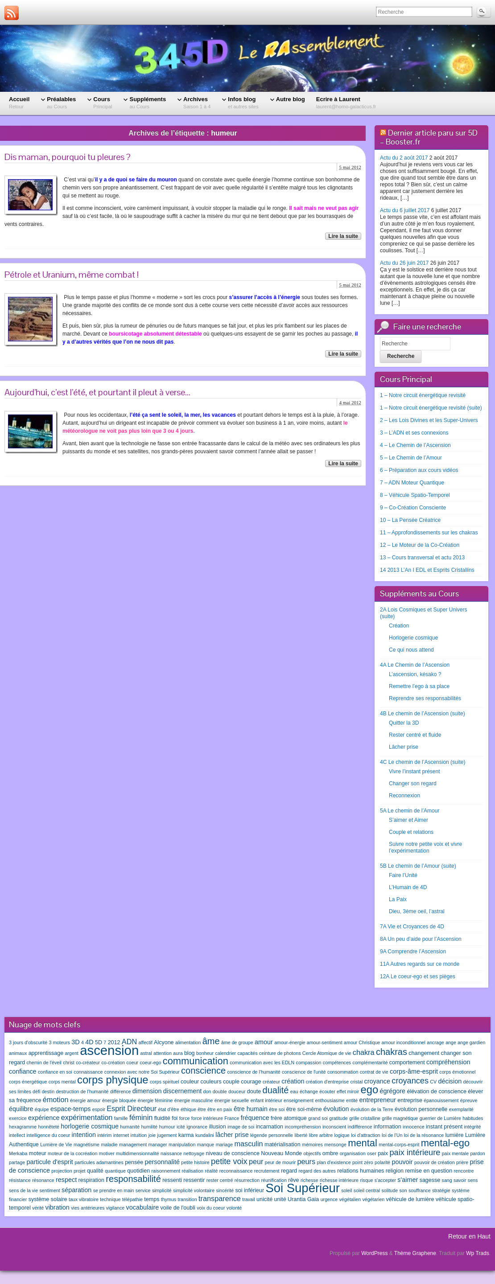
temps (151, 1199)
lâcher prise (231, 1134)
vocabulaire (142, 1207)
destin (48, 1091)
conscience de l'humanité (253, 1072)
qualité (95, 1171)
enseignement (299, 1100)
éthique (188, 1109)
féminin (141, 1117)
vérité (38, 1207)
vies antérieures (87, 1207)
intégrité (472, 1126)
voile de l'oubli (178, 1208)
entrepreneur (377, 1100)
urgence (329, 1199)
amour (264, 1042)
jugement (167, 1135)
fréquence (255, 1117)
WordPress (374, 1253)
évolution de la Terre (372, 1109)
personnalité (162, 1161)
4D (89, 1042)
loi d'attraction (365, 1135)
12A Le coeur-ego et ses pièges (417, 976)
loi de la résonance (424, 1135)
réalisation (192, 1170)
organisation (353, 1153)
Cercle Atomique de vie (326, 1053)
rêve (293, 1180)
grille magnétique (400, 1118)
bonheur (205, 1053)
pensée (134, 1162)
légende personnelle (271, 1135)
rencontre (464, 1170)
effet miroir (348, 1091)
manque (205, 1144)
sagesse (430, 1180)
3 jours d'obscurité (28, 1042)
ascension (109, 1050)
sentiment (50, 1190)
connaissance (88, 1072)
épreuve (469, 1100)
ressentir (194, 1180)
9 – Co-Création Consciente (413, 508)
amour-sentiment (324, 1042)
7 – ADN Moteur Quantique (412, 483)
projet (80, 1170)
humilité (149, 1126)
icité (181, 1126)
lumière (455, 1135)
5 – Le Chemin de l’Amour (411, 458)
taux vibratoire (84, 1199)
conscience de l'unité (304, 1072)
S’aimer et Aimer (408, 820)
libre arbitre (321, 1135)
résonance (43, 1180)
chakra (364, 1052)
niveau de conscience (232, 1153)
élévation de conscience (436, 1091)
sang (447, 1180)
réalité (211, 1170)
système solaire (48, 1199)
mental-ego (445, 1143)
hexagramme (23, 1126)
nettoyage (193, 1153)
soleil (346, 1190)
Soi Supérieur (302, 1188)
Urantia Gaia (303, 1199)
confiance (23, 1071)
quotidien (138, 1171)
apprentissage (46, 1053)
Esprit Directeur (132, 1108)
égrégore (392, 1091)
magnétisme (86, 1144)
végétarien (373, 1199)
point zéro (362, 1162)
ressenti (172, 1180)
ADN (129, 1042)
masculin (248, 1144)
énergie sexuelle (231, 1100)
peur (256, 1161)
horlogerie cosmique (90, 1126)
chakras (391, 1052)
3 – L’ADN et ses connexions (414, 433)
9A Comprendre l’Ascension (413, 951)
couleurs (210, 1082)
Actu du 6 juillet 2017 (404, 210)
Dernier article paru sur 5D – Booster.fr (429, 137)
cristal (356, 1081)
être (202, 1109)
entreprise (409, 1100)
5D (98, 1042)
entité (352, 1100)
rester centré (219, 1180)
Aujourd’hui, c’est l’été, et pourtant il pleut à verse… (97, 392)
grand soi (318, 1118)
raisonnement (165, 1170)
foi (174, 1118)
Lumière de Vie (56, 1144)
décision (450, 1081)
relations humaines (360, 1171)
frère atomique (289, 1118)
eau (294, 1091)
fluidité (162, 1118)
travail (248, 1199)
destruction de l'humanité (82, 1091)
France (231, 1118)
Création (399, 626)
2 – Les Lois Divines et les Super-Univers (429, 420)
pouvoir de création (434, 1162)
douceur (237, 1091)
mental (362, 1143)
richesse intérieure (339, 1180)
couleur (190, 1082)
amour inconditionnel (403, 1042)
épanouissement (441, 1100)
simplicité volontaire (193, 1190)
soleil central (367, 1190)
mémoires (312, 1144)
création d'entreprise (327, 1081)
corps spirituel (164, 1081)
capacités (248, 1053)
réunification (273, 1180)
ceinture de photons (280, 1053)
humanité (130, 1126)
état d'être (168, 1109)
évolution (336, 1108)
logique (341, 1135)
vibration (57, 1207)
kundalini (204, 1135)
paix (383, 1153)
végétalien (350, 1199)
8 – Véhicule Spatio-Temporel (415, 495)
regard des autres (317, 1170)
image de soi (240, 1126)
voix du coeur (211, 1207)
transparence (219, 1198)
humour (167, 1126)
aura (177, 1053)
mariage (224, 1144)
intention (84, 1134)
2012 (114, 1042)
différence (120, 1091)
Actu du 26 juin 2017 (404, 263)
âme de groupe (237, 1042)
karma (186, 1135)
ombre (330, 1153)
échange (309, 1091)
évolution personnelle (421, 1109)
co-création (113, 1062)
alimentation (188, 1042)
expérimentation (87, 1117)
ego (370, 1089)
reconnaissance (236, 1170)
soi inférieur (249, 1190)
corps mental (62, 1081)
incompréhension (303, 1126)
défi (36, 1091)
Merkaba (18, 1153)
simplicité (162, 1190)
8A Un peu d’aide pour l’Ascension (421, 939)
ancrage (435, 1042)
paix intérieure (414, 1152)
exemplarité (461, 1109)
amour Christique (362, 1042)
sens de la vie (23, 1190)
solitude (389, 1190)
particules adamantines (99, 1162)
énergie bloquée (119, 1100)
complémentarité (370, 1062)
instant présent (444, 1127)
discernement (182, 1091)
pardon (477, 1153)
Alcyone (164, 1042)
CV (433, 1081)
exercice (18, 1118)
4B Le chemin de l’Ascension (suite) (422, 713)
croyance (377, 1081)
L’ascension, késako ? (415, 674)
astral (146, 1053)
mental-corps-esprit (399, 1144)
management (133, 1144)
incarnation (269, 1127)
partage (17, 1162)
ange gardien (471, 1042)
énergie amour (85, 1100)
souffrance (419, 1190)
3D (75, 1042)
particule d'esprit (50, 1161)
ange (451, 1042)
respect (66, 1179)
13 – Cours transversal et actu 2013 (422, 557)
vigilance (115, 1207)
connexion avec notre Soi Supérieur (142, 1072)
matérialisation (282, 1144)
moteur (37, 1153)
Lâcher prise (403, 747)
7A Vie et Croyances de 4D (412, 926)
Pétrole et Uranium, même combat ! (71, 274)
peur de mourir (280, 1162)
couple (231, 1082)
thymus (168, 1199)
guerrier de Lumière (440, 1118)
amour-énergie (289, 1042)
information (387, 1127)
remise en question (428, 1171)
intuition (139, 1135)
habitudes (472, 1118)
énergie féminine (155, 1100)
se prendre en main (113, 1190)
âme (211, 1041)
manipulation (182, 1144)
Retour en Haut (469, 1236)
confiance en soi (55, 1072)
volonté (234, 1207)
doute (254, 1091)
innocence (414, 1126)
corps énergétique (28, 1081)
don (207, 1091)
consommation (342, 1072)
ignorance (196, 1126)
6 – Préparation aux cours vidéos (419, 470)
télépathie (132, 1199)
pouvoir (402, 1161)
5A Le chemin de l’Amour (409, 811)
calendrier (225, 1053)
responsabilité (133, 1179)
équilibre (21, 1108)
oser (371, 1153)
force (184, 1118)
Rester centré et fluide (415, 735)
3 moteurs (59, 1042)
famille (121, 1118)
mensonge (335, 1144)
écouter (327, 1091)
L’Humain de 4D (408, 887)
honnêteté (48, 1126)
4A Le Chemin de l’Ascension (415, 665)
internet (121, 1135)
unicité (264, 1199)
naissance (171, 1153)
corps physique (112, 1080)
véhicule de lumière (410, 1199)
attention (162, 1053)
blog (189, 1053)
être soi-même (304, 1109)
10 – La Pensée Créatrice (410, 520)
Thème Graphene (415, 1253)
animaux (18, 1053)
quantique (115, 1170)
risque (366, 1180)
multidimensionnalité (137, 1153)
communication (195, 1061)
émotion (56, 1099)
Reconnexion (404, 795)
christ (68, 1062)
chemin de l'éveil (44, 1062)
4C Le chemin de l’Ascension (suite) (422, 762)
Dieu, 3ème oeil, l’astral (417, 911)
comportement (407, 1062)
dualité (276, 1090)
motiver (107, 1153)
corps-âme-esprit (414, 1071)
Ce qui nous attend (411, 650)
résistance (20, 1180)
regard (289, 1171)
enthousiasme (329, 1100)
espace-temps (70, 1108)
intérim (104, 1135)
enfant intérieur (266, 1100)
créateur (271, 1081)
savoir (460, 1180)
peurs (306, 1161)
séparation (76, 1190)
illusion (217, 1127)
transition (187, 1199)
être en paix (219, 1109)
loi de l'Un (392, 1135)
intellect (17, 1135)
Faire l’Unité (403, 875)
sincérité (225, 1190)
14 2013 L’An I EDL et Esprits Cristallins (427, 570)
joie (152, 1135)
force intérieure (207, 1118)
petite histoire (195, 1162)
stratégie (441, 1190)
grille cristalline (364, 1118)
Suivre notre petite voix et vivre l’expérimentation (425, 847)
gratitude (338, 1118)
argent (71, 1053)
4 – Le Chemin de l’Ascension (415, 445)
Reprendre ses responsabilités (425, 698)
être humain (251, 1108)
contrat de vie (374, 1072)
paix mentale (455, 1153)
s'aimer (407, 1179)
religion (395, 1171)
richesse (309, 1180)
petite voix (229, 1161)
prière (462, 1162)
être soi (277, 1109)
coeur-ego (150, 1062)
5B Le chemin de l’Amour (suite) (418, 866)
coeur (132, 1062)
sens (473, 1180)
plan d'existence (334, 1162)
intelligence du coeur (48, 1135)
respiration (91, 1180)
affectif (145, 1042)
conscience (203, 1070)
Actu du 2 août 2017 (404, 158)
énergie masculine (193, 1100)
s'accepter (385, 1180)
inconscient (334, 1126)
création (292, 1081)
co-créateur (88, 1062)
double (220, 1091)
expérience (43, 1117)
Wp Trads (477, 1253)
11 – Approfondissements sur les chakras (429, 532)
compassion (309, 1062)
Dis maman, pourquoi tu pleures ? (67, 157)
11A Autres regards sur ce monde (419, 964)
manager (157, 1144)
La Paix (398, 899)
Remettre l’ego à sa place (419, 686)
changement (423, 1053)
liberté (300, 1135)
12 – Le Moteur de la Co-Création (419, 545)
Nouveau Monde (281, 1153)
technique (110, 1199)
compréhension (448, 1062)
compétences (337, 1062)
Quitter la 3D (404, 723)
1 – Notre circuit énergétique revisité (423, 395)
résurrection (247, 1180)
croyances (410, 1080)
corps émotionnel (457, 1072)
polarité (382, 1162)
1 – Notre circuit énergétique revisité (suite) (431, 408)
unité (280, 1199)
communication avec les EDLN (262, 1062)
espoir (98, 1109)
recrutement (267, 1170)
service (143, 1190)
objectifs (312, 1153)
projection (61, 1170)
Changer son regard (413, 783)
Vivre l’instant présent (414, 771)
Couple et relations (411, 832)
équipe (42, 1109)
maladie (109, 1144)
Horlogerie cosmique (413, 638)
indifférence (360, 1126)
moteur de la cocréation (72, 1153)
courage (251, 1082)
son (403, 1190)
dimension (147, 1091)
